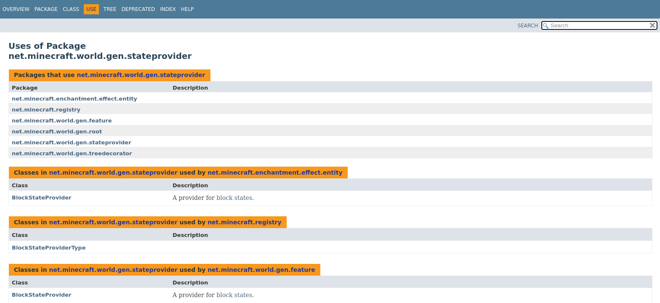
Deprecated (138, 9)
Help (187, 9)
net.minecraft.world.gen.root (57, 131)
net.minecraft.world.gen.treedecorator (72, 153)
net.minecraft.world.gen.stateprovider (141, 75)
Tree (110, 9)
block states (234, 197)
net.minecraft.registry (46, 109)
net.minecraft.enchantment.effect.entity (74, 99)
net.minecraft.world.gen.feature (62, 120)
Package (46, 9)
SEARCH (528, 26)
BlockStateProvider (42, 197)
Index (168, 9)
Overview (16, 9)
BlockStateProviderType (49, 248)
